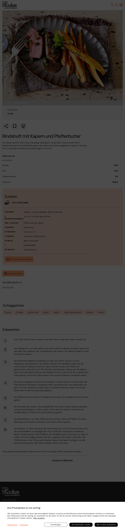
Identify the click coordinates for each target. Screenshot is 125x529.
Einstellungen (56, 525)
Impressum (24, 525)
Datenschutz (12, 525)
